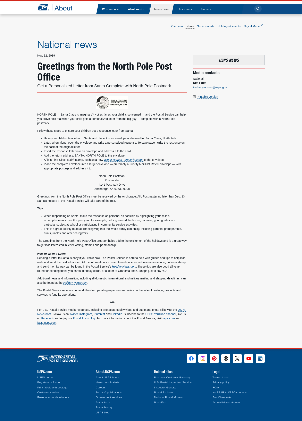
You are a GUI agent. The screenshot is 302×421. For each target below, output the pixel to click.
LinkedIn (116, 314)
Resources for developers (53, 397)
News (190, 26)
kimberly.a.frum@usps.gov (210, 87)
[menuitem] (110, 9)
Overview (177, 26)
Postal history (104, 407)
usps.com (168, 318)
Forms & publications (109, 392)
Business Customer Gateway (172, 377)
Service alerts (205, 26)
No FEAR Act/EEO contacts (229, 392)
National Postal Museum (169, 397)
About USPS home (107, 377)
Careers (101, 387)
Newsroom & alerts (107, 382)
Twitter (73, 314)
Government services (109, 397)
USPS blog (102, 412)
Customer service (48, 392)
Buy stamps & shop (49, 382)
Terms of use (220, 377)
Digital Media (253, 26)
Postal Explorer (163, 392)
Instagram (85, 314)
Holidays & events (229, 26)
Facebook (47, 318)
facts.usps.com (46, 322)
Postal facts (103, 402)
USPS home (45, 377)
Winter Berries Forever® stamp (123, 159)
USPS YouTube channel (160, 314)
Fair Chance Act (222, 397)
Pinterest (99, 314)
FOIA (215, 387)
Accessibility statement (226, 402)
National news (67, 44)
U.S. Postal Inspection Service (173, 382)
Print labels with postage (52, 387)
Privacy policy (220, 382)
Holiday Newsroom (124, 266)
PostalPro (160, 402)
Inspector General (165, 387)
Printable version (207, 96)
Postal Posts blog (84, 318)
